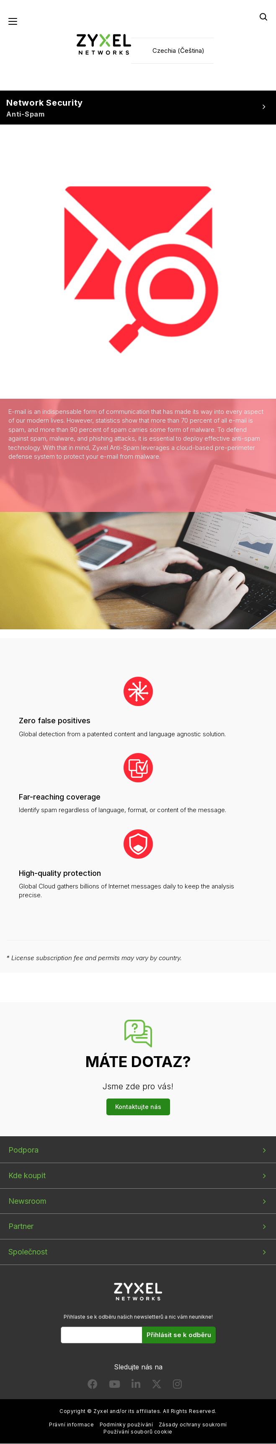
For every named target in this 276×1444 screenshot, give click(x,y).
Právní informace (71, 1424)
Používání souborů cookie (138, 1432)
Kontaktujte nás (138, 1107)
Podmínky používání (126, 1424)
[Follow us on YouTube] (114, 1386)
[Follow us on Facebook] (93, 1386)
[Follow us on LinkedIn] (136, 1386)
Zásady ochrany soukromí (193, 1424)
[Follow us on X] (157, 1386)
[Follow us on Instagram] (177, 1386)
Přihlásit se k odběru (179, 1335)
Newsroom (27, 1201)
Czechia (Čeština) (178, 51)
